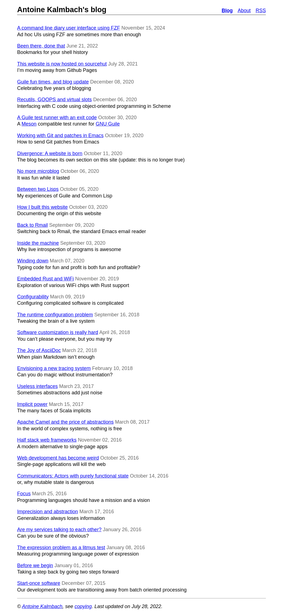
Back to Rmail (32, 225)
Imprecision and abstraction (47, 511)
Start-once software (38, 583)
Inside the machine (38, 243)
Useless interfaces (37, 386)
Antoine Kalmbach (42, 606)
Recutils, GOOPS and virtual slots (54, 99)
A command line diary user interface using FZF (68, 28)
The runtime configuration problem (55, 314)
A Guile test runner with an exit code (57, 117)
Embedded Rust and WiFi (45, 279)
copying (83, 606)
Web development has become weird (58, 458)
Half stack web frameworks (47, 440)
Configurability (33, 296)
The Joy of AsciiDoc (39, 350)
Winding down (32, 261)
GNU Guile (108, 124)
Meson (29, 124)
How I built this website (42, 207)
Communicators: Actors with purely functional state (73, 476)
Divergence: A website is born (49, 153)
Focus (24, 493)
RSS (261, 10)
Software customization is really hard (57, 332)
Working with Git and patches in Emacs (60, 135)
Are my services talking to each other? (59, 529)
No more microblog (38, 171)
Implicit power (32, 404)
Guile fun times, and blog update (53, 82)
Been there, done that (41, 46)
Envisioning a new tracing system (54, 368)
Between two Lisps (38, 189)
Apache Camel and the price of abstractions (65, 422)
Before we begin (35, 565)
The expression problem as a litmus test (61, 547)
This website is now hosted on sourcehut (62, 64)
